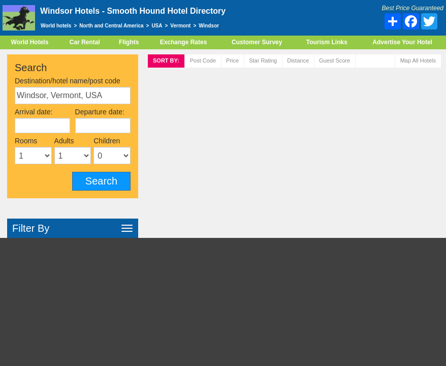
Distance (298, 60)
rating (263, 60)
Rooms (26, 141)
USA (156, 25)
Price (232, 60)
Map (418, 60)
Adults (64, 141)
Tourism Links (326, 42)
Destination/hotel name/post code (67, 81)
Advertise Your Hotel (402, 42)
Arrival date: (34, 112)
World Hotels (30, 42)
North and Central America (111, 25)
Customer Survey (257, 42)
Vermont (180, 25)
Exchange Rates (183, 42)
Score (334, 60)
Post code (203, 60)
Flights (129, 42)
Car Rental (85, 42)
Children (106, 141)
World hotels (56, 25)
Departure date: (99, 112)
